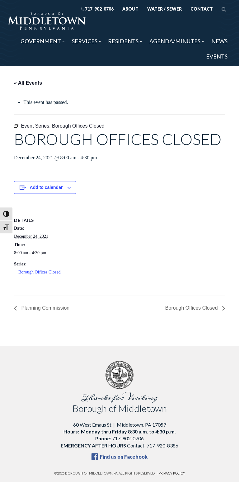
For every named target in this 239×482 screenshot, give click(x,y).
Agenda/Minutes (174, 41)
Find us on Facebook (119, 457)
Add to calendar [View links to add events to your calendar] (46, 187)
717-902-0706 (97, 9)
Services (84, 41)
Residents (123, 41)
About (130, 9)
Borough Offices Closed (39, 272)
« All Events (28, 83)
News (219, 41)
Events (216, 56)
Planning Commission (44, 308)
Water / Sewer (164, 9)
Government (41, 41)
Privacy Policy (172, 473)
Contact (201, 9)
